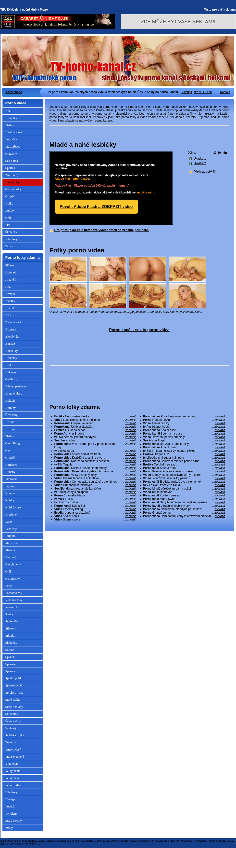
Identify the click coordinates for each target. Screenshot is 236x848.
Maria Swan (184, 499)
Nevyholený (13, 564)
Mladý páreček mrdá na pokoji (184, 488)
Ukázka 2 (200, 163)
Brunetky (11, 118)
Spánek (10, 657)
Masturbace (12, 146)
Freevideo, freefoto (205, 840)
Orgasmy (11, 153)
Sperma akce (95, 519)
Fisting (9, 125)
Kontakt (225, 92)
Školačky (11, 232)
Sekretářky (12, 621)
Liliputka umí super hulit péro (184, 457)
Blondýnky (12, 182)
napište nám (145, 192)
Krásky (10, 500)
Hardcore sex (13, 132)
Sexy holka (95, 440)
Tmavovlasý (13, 749)
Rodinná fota (13, 600)
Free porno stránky (181, 840)
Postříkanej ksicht (184, 426)
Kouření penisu (184, 495)
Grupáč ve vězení (95, 423)
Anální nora (184, 447)
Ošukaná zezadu (95, 430)
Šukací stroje (13, 721)
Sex (19, 843)
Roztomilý (12, 607)
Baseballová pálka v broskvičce (95, 471)
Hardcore (11, 464)
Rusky (9, 614)
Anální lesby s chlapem (95, 492)
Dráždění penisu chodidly (184, 437)
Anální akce (184, 430)
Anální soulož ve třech (95, 454)
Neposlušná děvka (95, 416)
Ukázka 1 (200, 158)
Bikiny (9, 315)
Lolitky (10, 210)
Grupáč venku (184, 512)
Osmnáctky (12, 578)
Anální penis (95, 516)
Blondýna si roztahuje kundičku (95, 488)
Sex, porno (87, 840)
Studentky (11, 714)
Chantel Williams (95, 495)
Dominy (10, 408)
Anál (8, 111)
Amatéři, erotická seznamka (62, 840)
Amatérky (11, 279)
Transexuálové (14, 756)
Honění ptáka (184, 420)
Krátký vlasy (13, 507)
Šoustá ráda (184, 468)
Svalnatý (11, 728)
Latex (9, 521)
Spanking (11, 664)
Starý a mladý (14, 707)
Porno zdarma (158, 840)
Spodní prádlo (14, 678)
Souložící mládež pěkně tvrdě (184, 461)
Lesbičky (11, 139)
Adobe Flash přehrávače (72, 178)
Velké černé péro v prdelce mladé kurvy (95, 445)
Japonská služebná (95, 512)
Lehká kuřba (95, 450)
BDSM (9, 308)
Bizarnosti (11, 329)
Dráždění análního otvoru (95, 457)
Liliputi (10, 536)
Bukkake (11, 372)
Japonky (10, 486)
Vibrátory (11, 239)
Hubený (10, 472)
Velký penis (12, 771)
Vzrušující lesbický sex (184, 505)
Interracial (11, 479)
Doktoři (10, 400)
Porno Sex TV (32, 843)
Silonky (10, 635)
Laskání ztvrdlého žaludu (184, 485)
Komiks (10, 493)
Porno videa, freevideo (134, 840)
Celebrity (11, 379)
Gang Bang (12, 443)
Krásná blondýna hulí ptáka (95, 478)
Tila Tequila (95, 464)
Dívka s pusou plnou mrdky (95, 468)
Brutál (9, 365)
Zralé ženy (12, 175)
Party (8, 586)
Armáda (10, 294)
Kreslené (11, 514)
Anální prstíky (184, 423)
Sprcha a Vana (14, 692)
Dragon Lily (184, 454)
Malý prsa (11, 543)
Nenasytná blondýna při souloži (184, 509)
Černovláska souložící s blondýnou (95, 481)
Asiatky (10, 301)
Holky (9, 203)
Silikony (10, 628)
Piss (8, 225)
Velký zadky (13, 785)
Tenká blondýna (184, 492)
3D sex (9, 265)
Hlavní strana (13, 92)
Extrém (10, 429)
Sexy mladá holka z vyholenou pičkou (184, 450)
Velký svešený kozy (95, 475)
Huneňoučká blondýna (95, 485)
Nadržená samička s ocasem (95, 461)
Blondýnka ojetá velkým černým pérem (184, 475)
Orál (8, 217)
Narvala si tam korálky (184, 444)
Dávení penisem (15, 386)
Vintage (10, 799)
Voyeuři (10, 806)
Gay (8, 450)
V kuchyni (12, 764)
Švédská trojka (14, 735)
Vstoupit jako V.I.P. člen (196, 92)
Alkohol (10, 272)
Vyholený (11, 813)
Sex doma (11, 161)
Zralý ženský (13, 820)
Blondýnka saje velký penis (184, 478)
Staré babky (13, 699)
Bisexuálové (13, 322)
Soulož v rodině (95, 502)
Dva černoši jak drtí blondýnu (95, 437)
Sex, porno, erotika (107, 840)
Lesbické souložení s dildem (95, 420)
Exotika (10, 422)
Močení (10, 550)
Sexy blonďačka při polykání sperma (184, 502)
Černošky (11, 415)
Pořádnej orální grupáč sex (184, 416)
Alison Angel (184, 440)
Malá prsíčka (95, 499)
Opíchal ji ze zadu (184, 464)
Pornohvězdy (13, 593)
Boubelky (11, 351)
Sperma (10, 168)
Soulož (9, 650)
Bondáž (10, 343)
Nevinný (10, 557)
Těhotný (10, 742)
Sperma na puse (184, 433)
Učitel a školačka (95, 426)
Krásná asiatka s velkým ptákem (184, 471)
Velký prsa (12, 778)
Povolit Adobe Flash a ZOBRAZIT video (96, 207)
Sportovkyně (13, 685)
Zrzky (9, 246)
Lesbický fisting (95, 509)
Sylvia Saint (95, 505)
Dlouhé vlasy (13, 393)
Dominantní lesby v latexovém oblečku (184, 516)
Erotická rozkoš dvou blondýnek (184, 481)
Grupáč (10, 196)
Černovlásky (13, 189)
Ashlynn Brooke (95, 433)
